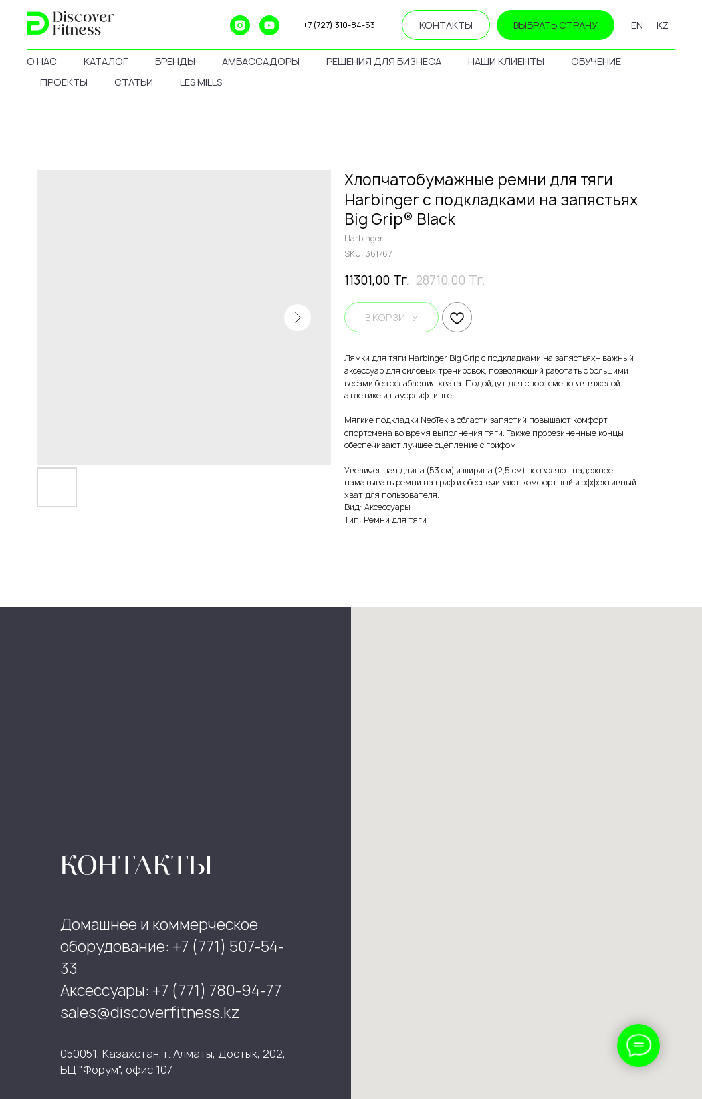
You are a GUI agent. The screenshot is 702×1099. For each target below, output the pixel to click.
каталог (106, 61)
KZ (663, 25)
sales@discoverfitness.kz (150, 1013)
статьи (133, 82)
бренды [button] (175, 61)
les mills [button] (201, 82)
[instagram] (240, 25)
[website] (181, 25)
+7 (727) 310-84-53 (339, 25)
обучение (596, 61)
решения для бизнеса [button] (383, 61)
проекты (64, 82)
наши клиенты (506, 61)
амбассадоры (261, 61)
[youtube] (269, 25)
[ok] (211, 25)
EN (637, 25)
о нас (42, 61)
